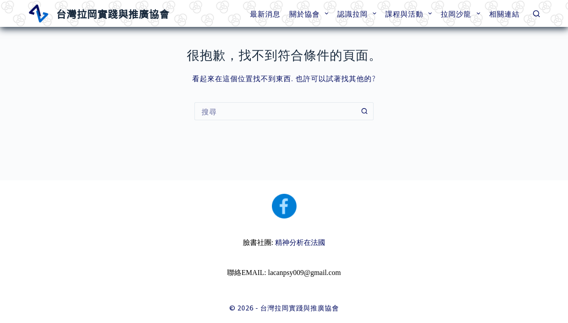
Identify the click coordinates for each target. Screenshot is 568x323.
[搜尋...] (275, 111)
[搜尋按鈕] (365, 111)
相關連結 (504, 13)
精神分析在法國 (300, 242)
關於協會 (310, 13)
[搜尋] (536, 13)
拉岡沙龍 (462, 13)
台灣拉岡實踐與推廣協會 (112, 13)
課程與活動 (410, 13)
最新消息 (265, 13)
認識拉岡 (358, 13)
